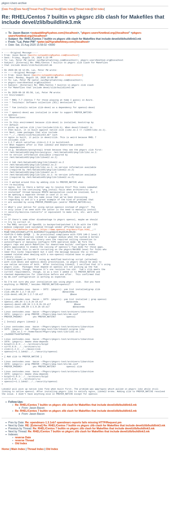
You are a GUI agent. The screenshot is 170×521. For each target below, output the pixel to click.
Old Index (98, 9)
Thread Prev (36, 9)
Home (5, 517)
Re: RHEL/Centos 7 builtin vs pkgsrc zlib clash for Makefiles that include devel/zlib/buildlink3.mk (76, 473)
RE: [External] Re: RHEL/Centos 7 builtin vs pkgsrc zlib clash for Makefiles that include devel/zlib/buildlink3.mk (95, 494)
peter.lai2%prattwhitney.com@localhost (63, 41)
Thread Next (52, 9)
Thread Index (83, 9)
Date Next (21, 9)
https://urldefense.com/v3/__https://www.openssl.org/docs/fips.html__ (48, 265)
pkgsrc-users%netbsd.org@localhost (105, 32)
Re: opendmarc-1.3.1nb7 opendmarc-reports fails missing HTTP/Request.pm (73, 491)
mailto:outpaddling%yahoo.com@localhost (53, 55)
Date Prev (8, 9)
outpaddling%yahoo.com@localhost (55, 32)
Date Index (67, 9)
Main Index (18, 517)
